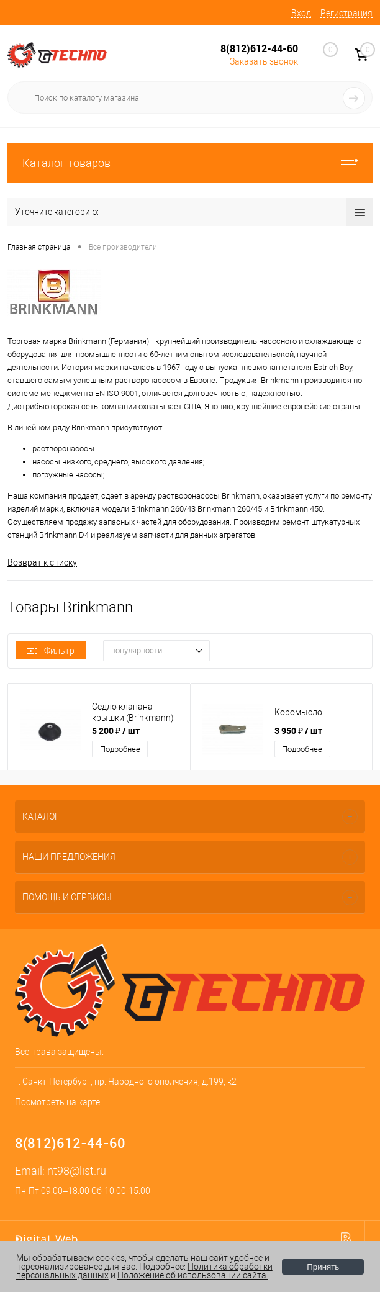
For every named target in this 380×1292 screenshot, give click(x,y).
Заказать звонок (264, 61)
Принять (323, 1267)
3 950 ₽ (298, 730)
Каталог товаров (190, 163)
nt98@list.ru (76, 1170)
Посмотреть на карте (57, 1102)
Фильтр (51, 651)
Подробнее (120, 749)
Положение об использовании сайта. (192, 1275)
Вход (301, 13)
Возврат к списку (42, 562)
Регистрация (346, 13)
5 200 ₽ (116, 730)
